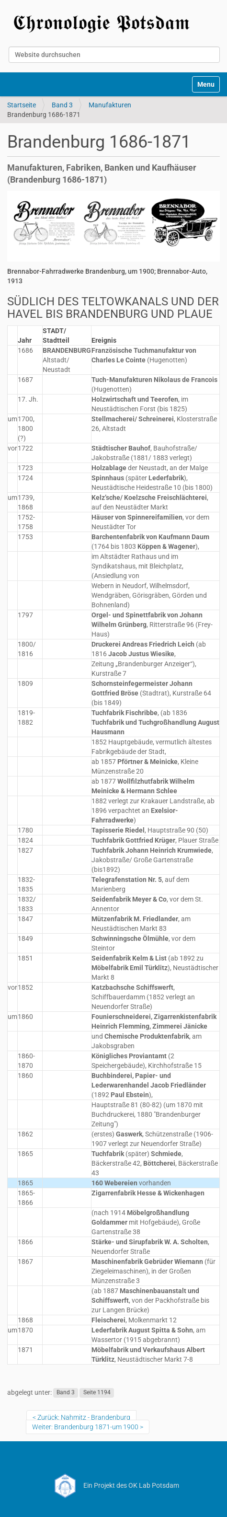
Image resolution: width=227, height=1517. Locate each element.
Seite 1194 (97, 1393)
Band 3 (62, 105)
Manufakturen (110, 105)
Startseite (21, 105)
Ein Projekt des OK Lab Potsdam (113, 1485)
